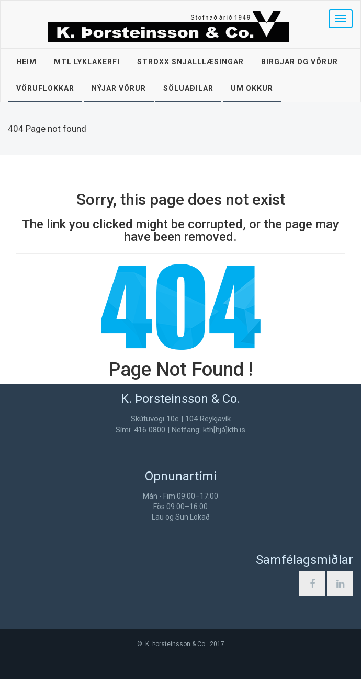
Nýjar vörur (119, 88)
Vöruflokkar (45, 88)
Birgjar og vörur (299, 61)
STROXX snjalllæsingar (190, 61)
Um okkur (252, 88)
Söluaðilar (188, 88)
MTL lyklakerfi (87, 61)
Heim (26, 61)
